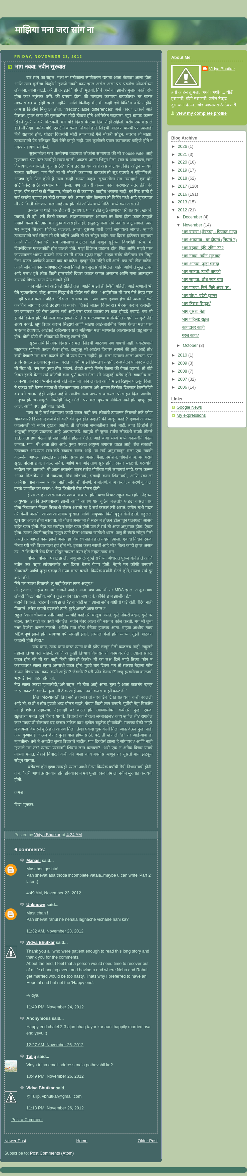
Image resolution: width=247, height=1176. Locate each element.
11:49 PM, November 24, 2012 (55, 1007)
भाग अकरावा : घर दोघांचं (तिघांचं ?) (209, 239)
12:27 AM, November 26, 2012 (54, 1045)
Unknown (35, 904)
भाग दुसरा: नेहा (194, 311)
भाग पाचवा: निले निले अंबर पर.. (206, 287)
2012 (183, 210)
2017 (183, 186)
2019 (183, 170)
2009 (183, 363)
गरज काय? (190, 335)
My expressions (191, 415)
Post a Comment (27, 1119)
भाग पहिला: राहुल (196, 319)
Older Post (148, 1141)
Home (81, 1141)
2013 (183, 202)
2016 (183, 194)
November (193, 225)
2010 (183, 355)
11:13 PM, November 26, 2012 (55, 1108)
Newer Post (15, 1141)
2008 (183, 371)
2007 (183, 379)
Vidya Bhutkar (40, 942)
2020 (183, 162)
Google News (189, 407)
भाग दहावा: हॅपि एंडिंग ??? (203, 248)
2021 (183, 154)
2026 (183, 146)
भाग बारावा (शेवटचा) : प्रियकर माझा (209, 231)
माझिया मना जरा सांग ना (54, 30)
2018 (183, 178)
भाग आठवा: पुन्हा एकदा (200, 264)
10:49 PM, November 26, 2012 (55, 1076)
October (191, 345)
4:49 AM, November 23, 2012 (53, 893)
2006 (183, 387)
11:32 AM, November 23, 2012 (54, 931)
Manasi (33, 860)
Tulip (31, 1056)
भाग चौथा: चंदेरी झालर (199, 295)
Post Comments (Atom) (52, 1153)
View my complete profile (201, 113)
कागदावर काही (193, 327)
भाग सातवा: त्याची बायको (201, 271)
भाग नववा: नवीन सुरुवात (201, 256)
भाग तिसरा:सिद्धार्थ (196, 303)
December (193, 217)
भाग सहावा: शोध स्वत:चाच (202, 279)
